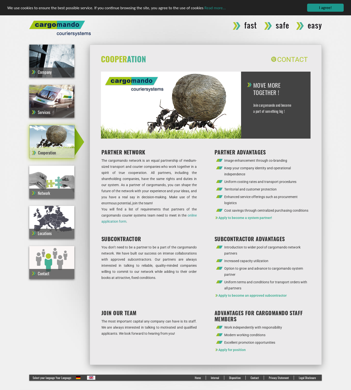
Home (198, 378)
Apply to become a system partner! (245, 218)
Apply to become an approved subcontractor (252, 295)
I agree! (325, 7)
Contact (292, 60)
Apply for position (232, 350)
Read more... (215, 7)
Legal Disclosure (307, 378)
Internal (215, 378)
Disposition (235, 378)
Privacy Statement (279, 378)
